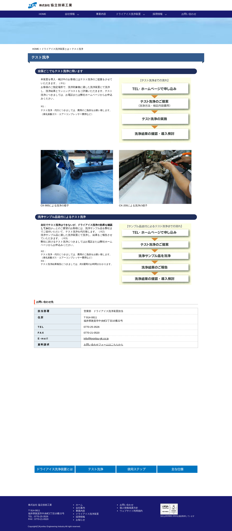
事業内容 (101, 14)
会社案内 (80, 508)
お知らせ (80, 519)
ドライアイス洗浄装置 (128, 14)
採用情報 (158, 14)
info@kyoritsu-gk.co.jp (96, 338)
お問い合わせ (188, 14)
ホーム (79, 505)
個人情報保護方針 (129, 508)
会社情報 (70, 14)
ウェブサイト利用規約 (131, 510)
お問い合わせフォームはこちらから (103, 344)
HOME (42, 14)
